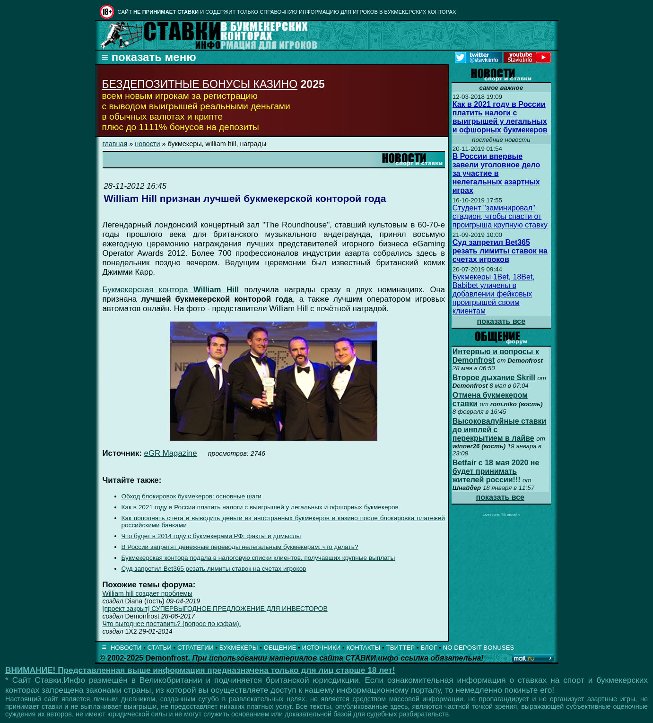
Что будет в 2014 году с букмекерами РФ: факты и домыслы (211, 536)
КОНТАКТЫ (364, 647)
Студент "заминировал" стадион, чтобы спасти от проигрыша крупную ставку (500, 216)
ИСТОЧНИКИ (321, 647)
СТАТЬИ (160, 647)
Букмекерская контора (171, 289)
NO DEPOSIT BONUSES (478, 647)
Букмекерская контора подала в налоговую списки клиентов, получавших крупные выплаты (258, 557)
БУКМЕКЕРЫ (238, 647)
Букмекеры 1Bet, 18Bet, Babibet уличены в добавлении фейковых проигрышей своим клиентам (494, 294)
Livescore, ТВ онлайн (501, 515)
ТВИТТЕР (400, 647)
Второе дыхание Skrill (494, 378)
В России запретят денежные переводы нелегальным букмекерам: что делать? (240, 546)
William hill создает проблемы (147, 593)
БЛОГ (428, 647)
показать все (501, 321)
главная (115, 144)
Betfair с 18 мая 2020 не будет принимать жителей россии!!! (496, 471)
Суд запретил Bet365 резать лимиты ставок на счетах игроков (214, 568)
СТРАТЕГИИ (195, 647)
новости (147, 144)
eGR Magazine (170, 453)
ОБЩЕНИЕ (280, 647)
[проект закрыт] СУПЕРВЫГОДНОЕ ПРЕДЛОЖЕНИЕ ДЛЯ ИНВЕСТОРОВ (215, 608)
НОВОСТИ (126, 647)
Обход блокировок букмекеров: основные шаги (191, 496)
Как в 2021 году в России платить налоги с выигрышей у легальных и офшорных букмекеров (260, 507)
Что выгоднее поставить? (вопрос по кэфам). (172, 623)
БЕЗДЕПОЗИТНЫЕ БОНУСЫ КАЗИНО (200, 84)
